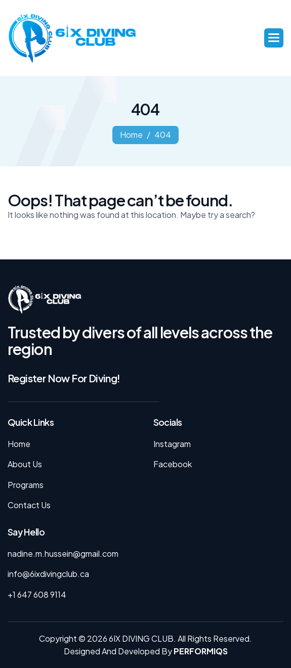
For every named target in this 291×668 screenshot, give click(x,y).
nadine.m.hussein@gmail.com (63, 553)
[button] (273, 38)
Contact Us (29, 505)
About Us (25, 464)
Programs (26, 484)
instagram (172, 443)
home (131, 136)
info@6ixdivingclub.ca (48, 573)
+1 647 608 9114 (37, 594)
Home (19, 443)
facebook (172, 464)
